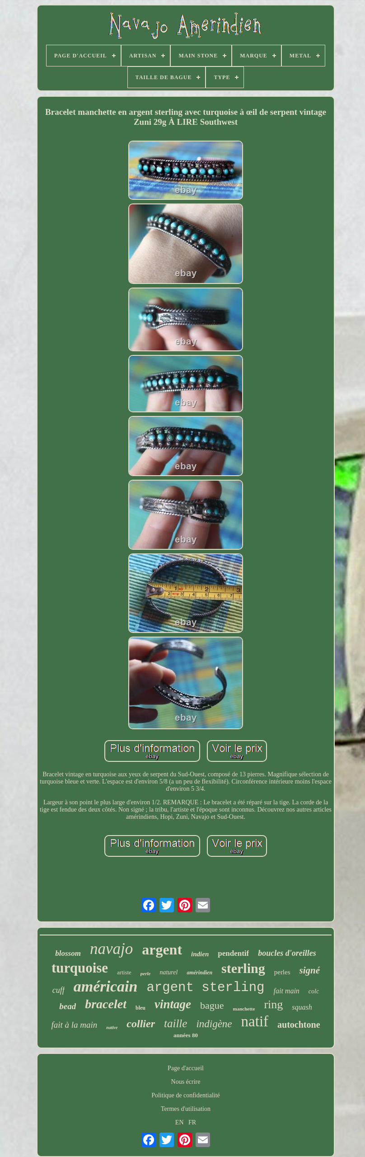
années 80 (185, 1035)
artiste (124, 972)
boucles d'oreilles (287, 953)
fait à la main (74, 1024)
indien (200, 954)
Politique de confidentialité (185, 1095)
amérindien (199, 972)
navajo (111, 949)
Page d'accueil (186, 1068)
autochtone (298, 1024)
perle (145, 973)
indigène (214, 1023)
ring (273, 1004)
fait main (286, 991)
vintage (172, 1004)
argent (162, 949)
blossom (68, 953)
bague (212, 1005)
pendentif (233, 953)
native (111, 1027)
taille (175, 1023)
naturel (168, 972)
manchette (244, 1008)
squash (302, 1007)
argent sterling (205, 987)
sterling (243, 968)
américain (106, 986)
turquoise (79, 968)
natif (254, 1021)
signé (309, 970)
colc (314, 991)
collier (140, 1023)
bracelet (105, 1004)
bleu (140, 1008)
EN (179, 1122)
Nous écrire (186, 1081)
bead (67, 1006)
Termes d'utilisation (186, 1108)
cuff (58, 990)
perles (282, 972)
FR (192, 1122)
